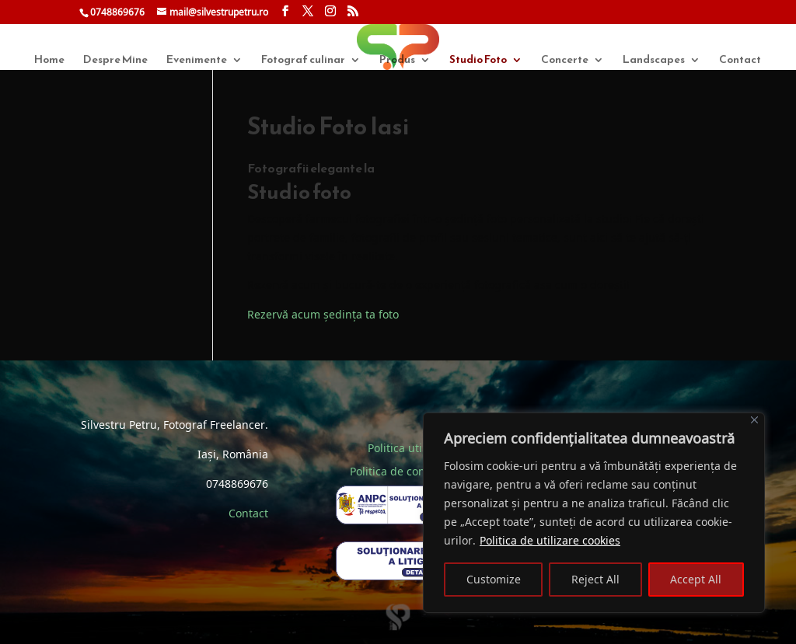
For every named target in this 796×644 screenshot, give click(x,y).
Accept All (695, 579)
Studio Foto (478, 61)
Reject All (595, 579)
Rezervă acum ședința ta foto (323, 314)
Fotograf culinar (303, 61)
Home (49, 61)
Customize (493, 579)
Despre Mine (115, 61)
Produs (397, 61)
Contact (740, 61)
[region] (594, 513)
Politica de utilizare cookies (550, 540)
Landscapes (654, 61)
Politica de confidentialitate (421, 471)
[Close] (754, 419)
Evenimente (196, 61)
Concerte (564, 61)
